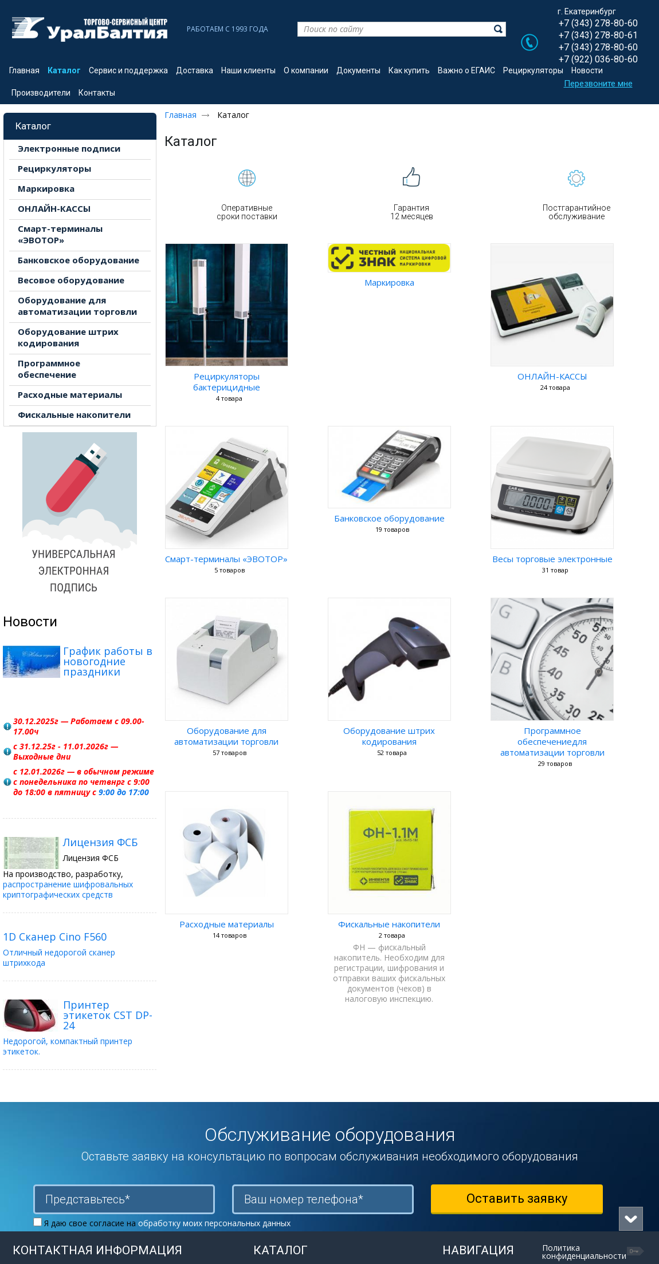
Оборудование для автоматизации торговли (226, 736)
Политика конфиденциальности (584, 1251)
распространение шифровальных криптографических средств (68, 889)
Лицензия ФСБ (100, 842)
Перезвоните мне (598, 83)
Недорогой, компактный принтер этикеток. (67, 1046)
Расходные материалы (226, 924)
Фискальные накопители (389, 924)
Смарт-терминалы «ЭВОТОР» (226, 558)
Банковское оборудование (389, 518)
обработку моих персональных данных (214, 1223)
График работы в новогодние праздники (107, 661)
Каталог (33, 126)
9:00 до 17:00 (124, 792)
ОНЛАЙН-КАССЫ (552, 376)
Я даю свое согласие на (167, 1223)
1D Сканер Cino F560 (55, 936)
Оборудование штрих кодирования (389, 736)
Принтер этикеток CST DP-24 (107, 1015)
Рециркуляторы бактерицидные (226, 381)
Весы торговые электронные (552, 558)
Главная (180, 114)
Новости (30, 622)
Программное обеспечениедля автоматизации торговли (552, 741)
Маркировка (389, 282)
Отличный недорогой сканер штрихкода (59, 957)
